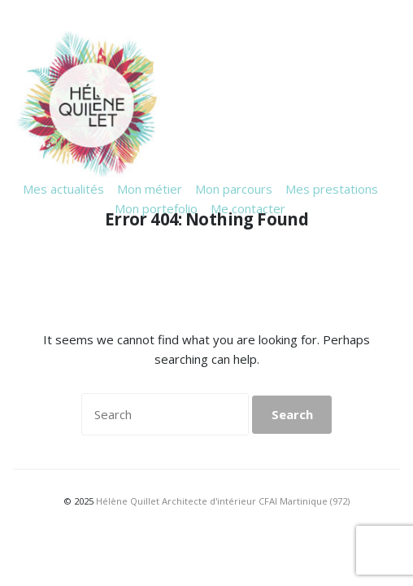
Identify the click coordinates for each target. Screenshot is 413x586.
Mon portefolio (156, 208)
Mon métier (149, 189)
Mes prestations (331, 189)
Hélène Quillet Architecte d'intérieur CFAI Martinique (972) (223, 501)
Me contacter (248, 208)
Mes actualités (63, 189)
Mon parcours (233, 189)
